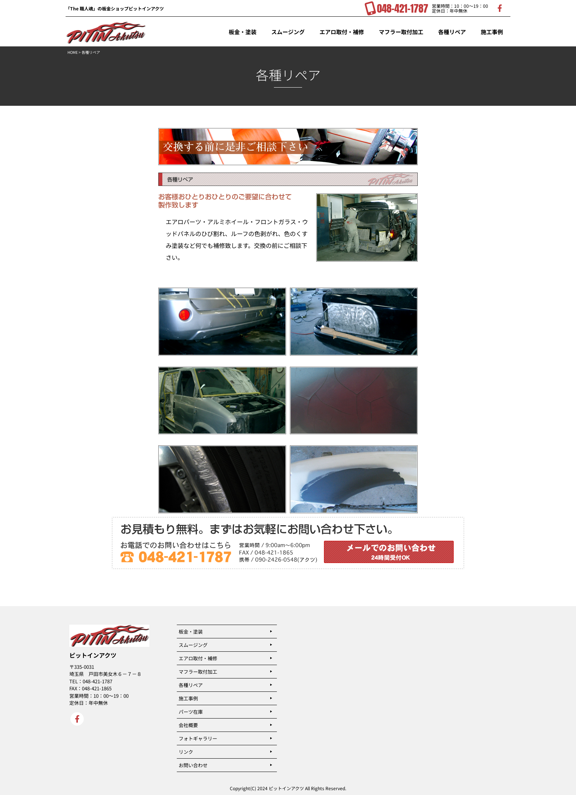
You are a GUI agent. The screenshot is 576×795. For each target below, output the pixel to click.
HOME (72, 52)
